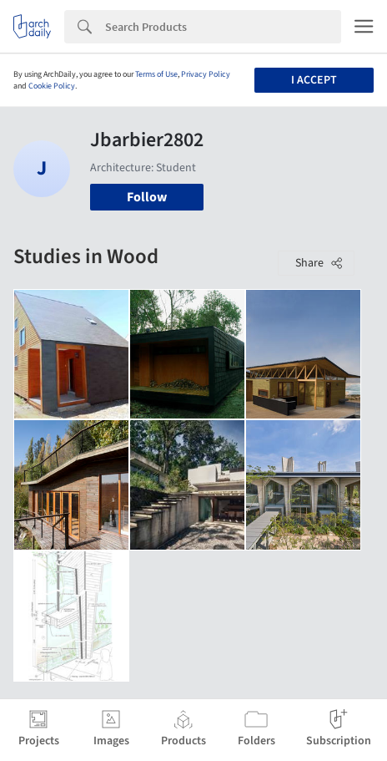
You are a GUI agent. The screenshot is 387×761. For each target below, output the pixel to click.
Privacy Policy (205, 74)
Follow (147, 197)
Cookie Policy (51, 86)
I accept (314, 80)
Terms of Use (156, 74)
